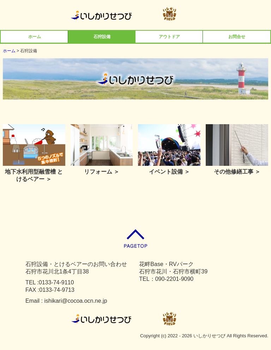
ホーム (34, 36)
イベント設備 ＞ (169, 172)
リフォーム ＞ (101, 172)
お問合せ (236, 36)
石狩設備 (102, 36)
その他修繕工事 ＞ (237, 172)
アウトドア (169, 36)
